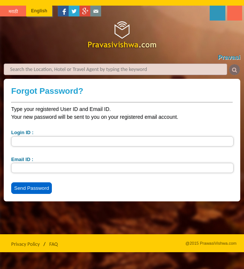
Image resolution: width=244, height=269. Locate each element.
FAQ (53, 244)
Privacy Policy (25, 244)
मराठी (13, 11)
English (39, 10)
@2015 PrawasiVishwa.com (211, 243)
